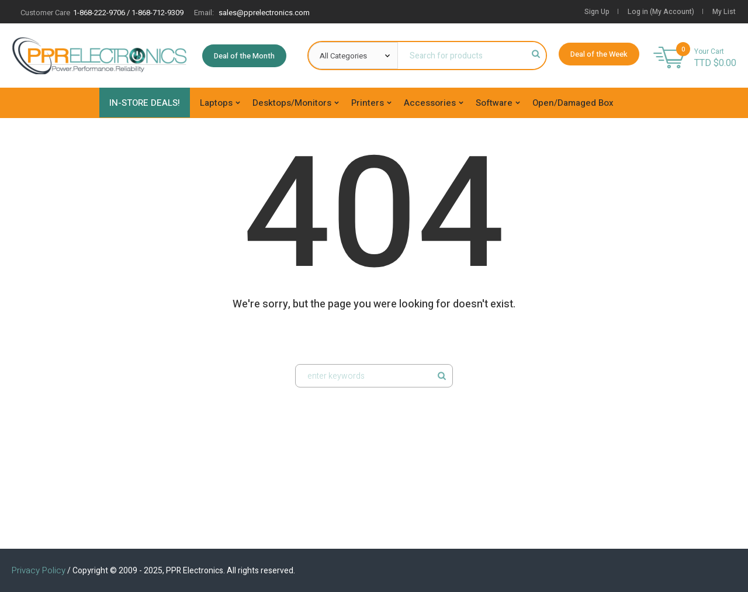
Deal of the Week (599, 54)
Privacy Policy (38, 570)
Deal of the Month (244, 55)
